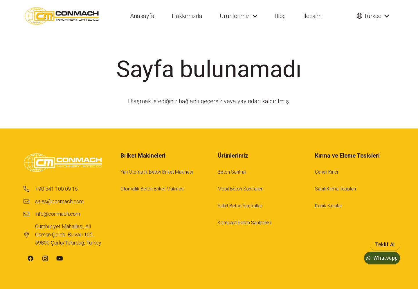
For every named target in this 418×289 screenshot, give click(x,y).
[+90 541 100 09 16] (29, 189)
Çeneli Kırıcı (326, 172)
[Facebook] (30, 258)
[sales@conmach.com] (29, 201)
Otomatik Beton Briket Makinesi (152, 189)
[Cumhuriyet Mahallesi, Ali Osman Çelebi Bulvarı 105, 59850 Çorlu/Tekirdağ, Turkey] (29, 235)
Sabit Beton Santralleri (240, 205)
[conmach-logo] (62, 16)
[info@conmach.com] (29, 214)
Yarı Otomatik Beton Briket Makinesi (156, 172)
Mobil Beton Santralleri (240, 189)
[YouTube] (59, 258)
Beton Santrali (232, 172)
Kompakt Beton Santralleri (244, 222)
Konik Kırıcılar (328, 205)
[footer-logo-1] (63, 163)
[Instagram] (45, 258)
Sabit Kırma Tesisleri (335, 189)
